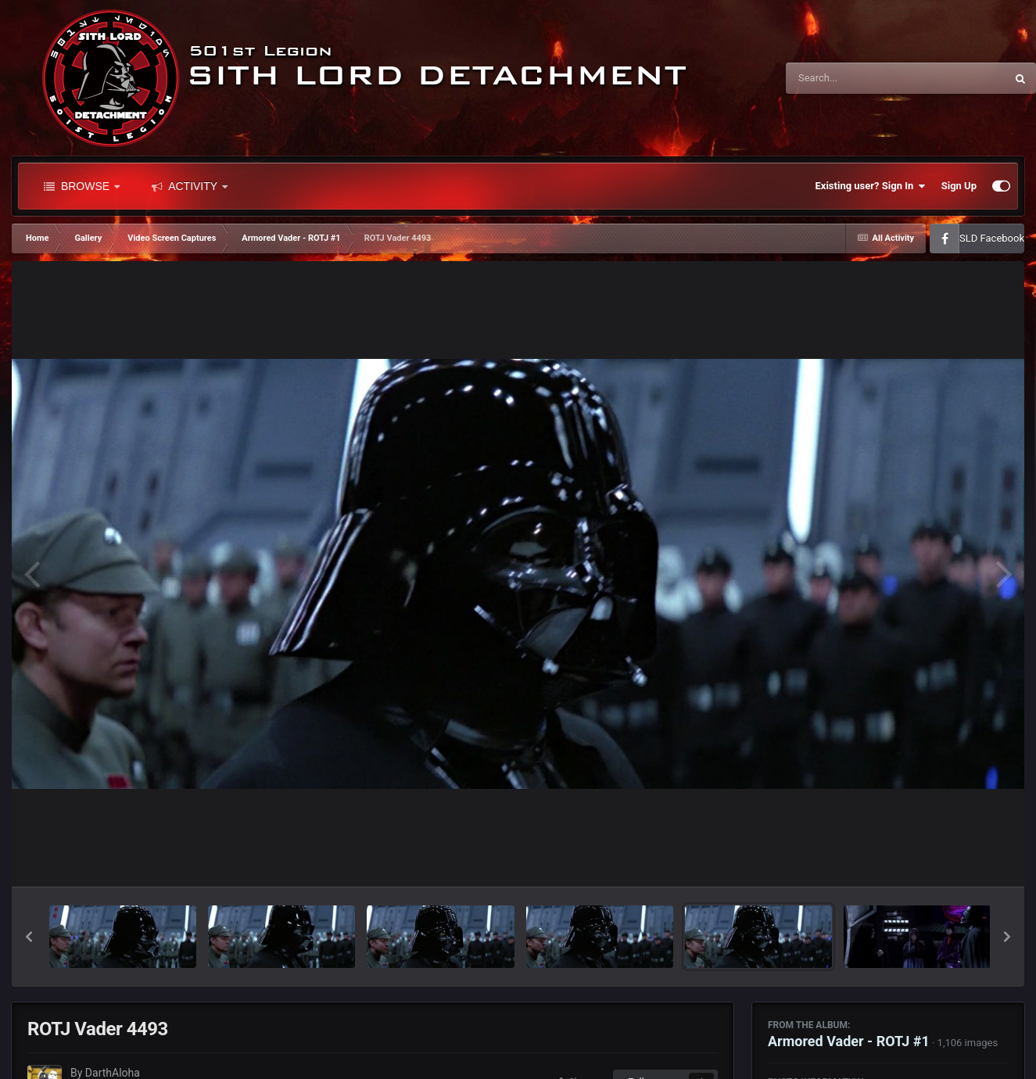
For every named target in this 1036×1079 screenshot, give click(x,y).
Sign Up (959, 186)
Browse (82, 186)
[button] (29, 936)
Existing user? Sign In (871, 186)
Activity (190, 186)
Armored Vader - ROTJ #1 (849, 1041)
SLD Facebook (991, 238)
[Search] (856, 78)
